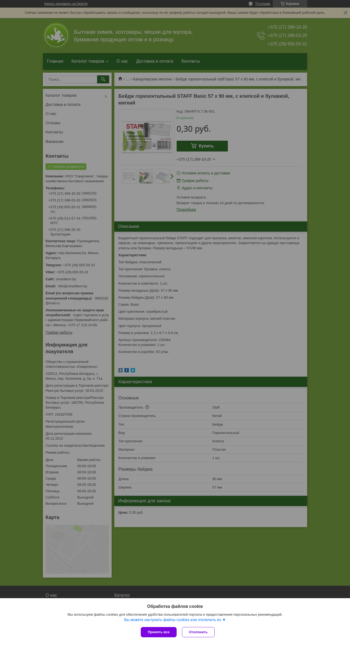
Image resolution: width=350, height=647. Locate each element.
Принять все (159, 632)
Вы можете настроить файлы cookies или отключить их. (173, 620)
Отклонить (198, 632)
